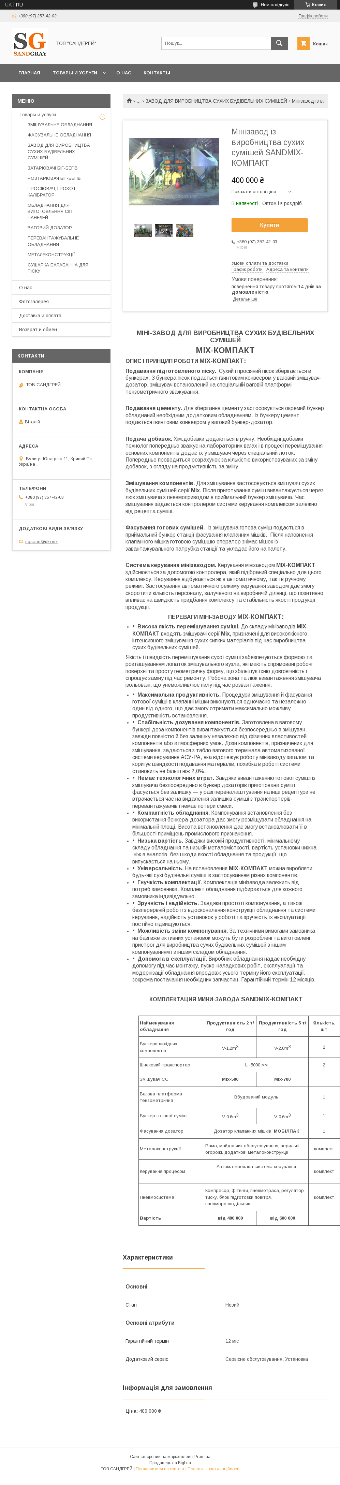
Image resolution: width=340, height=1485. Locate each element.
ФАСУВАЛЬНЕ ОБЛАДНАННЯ (59, 134)
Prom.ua (202, 1456)
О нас (123, 72)
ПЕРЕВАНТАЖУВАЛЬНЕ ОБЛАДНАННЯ (53, 241)
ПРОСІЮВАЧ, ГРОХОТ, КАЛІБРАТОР (52, 191)
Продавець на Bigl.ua (170, 1462)
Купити (269, 225)
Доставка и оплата (40, 315)
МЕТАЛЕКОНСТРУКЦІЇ (51, 254)
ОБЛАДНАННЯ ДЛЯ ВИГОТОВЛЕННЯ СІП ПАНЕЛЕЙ (50, 211)
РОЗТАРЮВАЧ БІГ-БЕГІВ (54, 178)
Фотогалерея (34, 301)
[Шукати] (279, 43)
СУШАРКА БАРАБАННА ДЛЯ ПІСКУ (58, 268)
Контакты (157, 72)
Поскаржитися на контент (160, 1469)
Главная (29, 72)
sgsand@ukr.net (41, 541)
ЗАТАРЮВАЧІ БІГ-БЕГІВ (53, 168)
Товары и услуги (75, 72)
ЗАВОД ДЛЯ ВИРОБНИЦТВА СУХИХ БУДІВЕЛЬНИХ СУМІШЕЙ (216, 101)
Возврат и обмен (38, 329)
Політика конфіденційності (213, 1469)
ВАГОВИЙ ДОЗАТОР (50, 227)
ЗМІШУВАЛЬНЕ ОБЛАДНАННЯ (60, 124)
